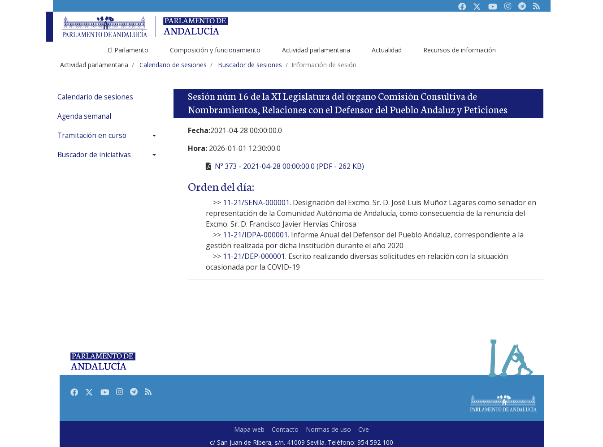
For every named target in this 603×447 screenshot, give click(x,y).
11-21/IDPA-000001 (255, 235)
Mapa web (249, 429)
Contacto (285, 429)
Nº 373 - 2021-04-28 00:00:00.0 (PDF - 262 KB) (289, 166)
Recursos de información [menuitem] (459, 50)
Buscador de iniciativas (94, 154)
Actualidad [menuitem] (387, 50)
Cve (363, 429)
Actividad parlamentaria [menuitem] (316, 50)
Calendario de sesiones (95, 97)
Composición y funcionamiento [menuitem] (215, 50)
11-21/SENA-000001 (256, 202)
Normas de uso (328, 429)
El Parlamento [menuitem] (128, 50)
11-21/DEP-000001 (254, 256)
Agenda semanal (84, 116)
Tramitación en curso (91, 135)
